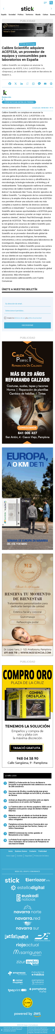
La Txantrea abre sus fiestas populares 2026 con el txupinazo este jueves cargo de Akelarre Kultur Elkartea (27, 809)
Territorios (29, 15)
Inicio (10, 851)
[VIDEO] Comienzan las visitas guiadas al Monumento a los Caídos (23, 834)
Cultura (45, 15)
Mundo (38, 15)
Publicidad (42, 851)
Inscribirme (27, 325)
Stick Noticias (27, 44)
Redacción (6, 97)
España (3, 15)
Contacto (32, 851)
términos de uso (20, 318)
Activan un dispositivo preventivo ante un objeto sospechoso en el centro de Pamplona (26, 801)
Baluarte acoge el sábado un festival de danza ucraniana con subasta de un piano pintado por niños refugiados (25, 818)
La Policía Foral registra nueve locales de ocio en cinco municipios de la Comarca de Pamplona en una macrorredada (27, 842)
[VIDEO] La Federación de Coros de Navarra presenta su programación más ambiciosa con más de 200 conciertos (27, 785)
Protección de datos (41, 856)
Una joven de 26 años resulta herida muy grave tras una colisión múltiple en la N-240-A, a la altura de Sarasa (27, 793)
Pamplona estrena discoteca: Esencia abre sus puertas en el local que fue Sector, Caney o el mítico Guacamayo (26, 826)
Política (20, 15)
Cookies (19, 856)
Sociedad (12, 15)
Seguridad (28, 856)
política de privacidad (35, 318)
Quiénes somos (21, 851)
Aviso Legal (10, 856)
